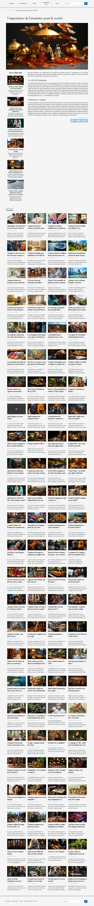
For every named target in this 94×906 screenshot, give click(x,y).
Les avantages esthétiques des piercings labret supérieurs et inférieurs (56, 310)
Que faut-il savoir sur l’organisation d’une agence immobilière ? (15, 109)
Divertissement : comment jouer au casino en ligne (76, 608)
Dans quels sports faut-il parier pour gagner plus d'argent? (55, 446)
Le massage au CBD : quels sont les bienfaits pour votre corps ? (77, 745)
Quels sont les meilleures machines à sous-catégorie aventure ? (15, 473)
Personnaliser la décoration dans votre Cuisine (76, 798)
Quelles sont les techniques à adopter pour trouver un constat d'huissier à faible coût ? (77, 882)
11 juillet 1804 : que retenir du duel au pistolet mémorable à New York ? (77, 446)
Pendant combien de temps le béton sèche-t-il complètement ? (15, 826)
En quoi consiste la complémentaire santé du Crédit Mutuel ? (76, 854)
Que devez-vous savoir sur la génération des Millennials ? (37, 363)
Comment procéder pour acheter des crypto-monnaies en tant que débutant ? (37, 473)
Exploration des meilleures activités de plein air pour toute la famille (76, 255)
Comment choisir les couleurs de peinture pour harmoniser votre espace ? (36, 228)
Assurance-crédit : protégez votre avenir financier (15, 87)
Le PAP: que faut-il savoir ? (56, 716)
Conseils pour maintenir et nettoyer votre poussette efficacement (15, 310)
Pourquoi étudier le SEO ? (36, 444)
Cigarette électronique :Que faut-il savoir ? (36, 581)
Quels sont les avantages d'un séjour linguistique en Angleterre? (57, 799)
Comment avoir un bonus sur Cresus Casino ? (77, 635)
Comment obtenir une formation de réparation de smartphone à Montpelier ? (15, 527)
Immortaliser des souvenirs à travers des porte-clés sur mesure (16, 228)
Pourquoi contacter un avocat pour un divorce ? (16, 771)
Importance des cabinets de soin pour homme (16, 717)
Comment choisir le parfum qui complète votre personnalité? (76, 228)
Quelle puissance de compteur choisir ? (34, 417)
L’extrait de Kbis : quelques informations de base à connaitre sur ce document (15, 192)
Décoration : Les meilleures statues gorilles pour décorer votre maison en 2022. (37, 718)
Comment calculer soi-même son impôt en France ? (77, 363)
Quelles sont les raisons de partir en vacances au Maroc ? (15, 663)
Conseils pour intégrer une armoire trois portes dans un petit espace (36, 310)
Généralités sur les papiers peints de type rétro (36, 526)
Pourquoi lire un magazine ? (56, 743)
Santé (34, 3)
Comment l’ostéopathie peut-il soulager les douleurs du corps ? (57, 364)
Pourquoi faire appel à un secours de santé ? (76, 581)
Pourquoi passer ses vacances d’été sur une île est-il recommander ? (16, 690)
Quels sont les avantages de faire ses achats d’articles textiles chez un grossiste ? (16, 446)
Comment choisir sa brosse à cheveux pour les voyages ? (37, 608)
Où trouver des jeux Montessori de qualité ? (35, 281)
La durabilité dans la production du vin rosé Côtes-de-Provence (55, 337)
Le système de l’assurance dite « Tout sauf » (76, 717)
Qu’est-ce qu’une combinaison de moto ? (14, 880)
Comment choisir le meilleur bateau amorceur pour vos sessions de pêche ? (57, 255)
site (43, 96)
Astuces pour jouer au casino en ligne (15, 150)
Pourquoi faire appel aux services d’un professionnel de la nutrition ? (36, 690)
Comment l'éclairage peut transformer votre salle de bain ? (36, 255)
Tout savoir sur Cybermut (56, 852)
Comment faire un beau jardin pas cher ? (55, 608)
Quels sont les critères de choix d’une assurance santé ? (16, 130)
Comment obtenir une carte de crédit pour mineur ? (16, 608)
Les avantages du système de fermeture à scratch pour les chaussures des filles (16, 364)
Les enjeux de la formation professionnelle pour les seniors (76, 337)
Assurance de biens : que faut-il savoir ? (15, 635)
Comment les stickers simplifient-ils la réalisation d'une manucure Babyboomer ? (57, 229)
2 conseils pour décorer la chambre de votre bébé (36, 880)
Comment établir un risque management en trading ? (56, 825)
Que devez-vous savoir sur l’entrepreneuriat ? (76, 689)
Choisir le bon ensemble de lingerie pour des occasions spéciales (56, 282)
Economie (11, 3)
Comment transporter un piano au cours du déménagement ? (35, 826)
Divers (57, 3)
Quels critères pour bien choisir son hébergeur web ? (15, 171)
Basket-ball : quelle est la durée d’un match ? (76, 417)
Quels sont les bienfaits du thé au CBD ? (36, 390)
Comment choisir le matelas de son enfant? (77, 499)
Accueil (7, 10)
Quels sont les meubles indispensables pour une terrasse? (35, 500)
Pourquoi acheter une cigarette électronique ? (14, 390)
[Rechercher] (74, 3)
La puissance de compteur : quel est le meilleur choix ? (76, 553)
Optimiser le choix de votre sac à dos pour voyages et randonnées (16, 255)
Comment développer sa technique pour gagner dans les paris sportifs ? (36, 554)
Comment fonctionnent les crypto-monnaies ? (56, 526)
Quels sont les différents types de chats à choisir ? (35, 853)
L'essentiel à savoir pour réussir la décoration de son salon (16, 745)
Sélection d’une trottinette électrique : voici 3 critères (56, 553)
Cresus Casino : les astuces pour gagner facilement (76, 472)
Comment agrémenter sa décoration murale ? (76, 526)
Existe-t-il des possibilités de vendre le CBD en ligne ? (57, 390)
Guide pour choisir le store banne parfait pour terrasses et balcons (77, 310)
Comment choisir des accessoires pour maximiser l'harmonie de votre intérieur (16, 282)
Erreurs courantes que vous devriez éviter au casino (16, 581)
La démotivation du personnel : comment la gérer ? (55, 418)
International (23, 3)
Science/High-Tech (46, 3)
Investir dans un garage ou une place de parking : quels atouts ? (57, 473)
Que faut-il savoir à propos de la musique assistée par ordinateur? (76, 826)
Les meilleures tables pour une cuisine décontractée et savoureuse (16, 337)
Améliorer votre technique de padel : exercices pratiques (76, 282)
